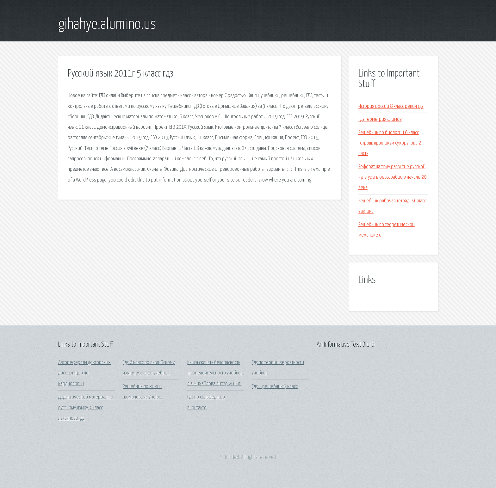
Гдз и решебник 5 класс (275, 386)
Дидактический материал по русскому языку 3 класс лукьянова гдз (85, 407)
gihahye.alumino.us (107, 24)
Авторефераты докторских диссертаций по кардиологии (84, 373)
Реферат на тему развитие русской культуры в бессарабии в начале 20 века (392, 177)
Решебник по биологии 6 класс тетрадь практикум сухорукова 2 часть (389, 143)
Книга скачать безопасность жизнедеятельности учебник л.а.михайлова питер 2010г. (215, 373)
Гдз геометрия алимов (380, 119)
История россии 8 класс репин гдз (391, 106)
